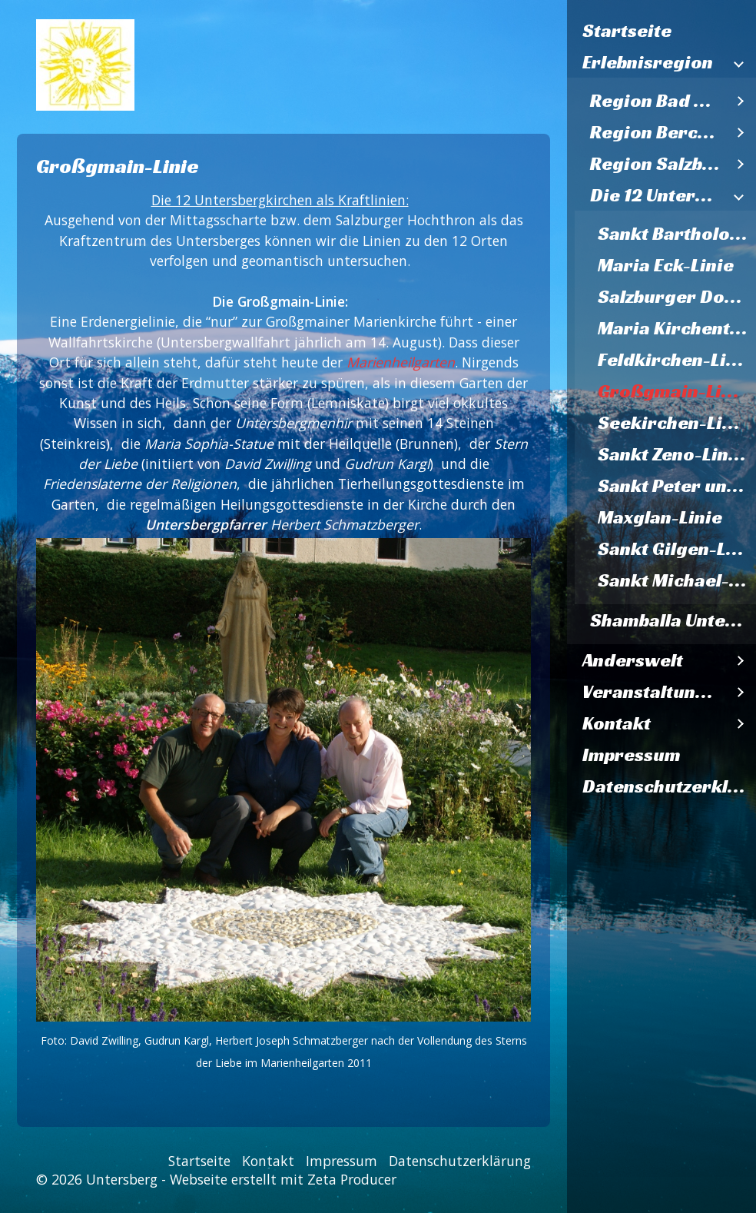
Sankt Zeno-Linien (677, 454)
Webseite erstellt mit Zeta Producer (283, 1179)
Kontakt (616, 723)
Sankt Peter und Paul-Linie (677, 485)
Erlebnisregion (647, 62)
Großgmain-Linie (673, 391)
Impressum (631, 754)
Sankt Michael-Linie (677, 580)
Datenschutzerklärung (669, 786)
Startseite (626, 30)
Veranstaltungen (653, 691)
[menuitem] (661, 31)
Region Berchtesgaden (657, 132)
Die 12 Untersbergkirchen (657, 195)
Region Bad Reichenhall (657, 100)
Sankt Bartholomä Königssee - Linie (677, 233)
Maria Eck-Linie (666, 265)
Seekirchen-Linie (674, 422)
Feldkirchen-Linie (676, 359)
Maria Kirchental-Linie (677, 328)
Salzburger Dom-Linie (677, 296)
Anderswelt (632, 660)
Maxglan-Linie (660, 517)
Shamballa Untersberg (673, 620)
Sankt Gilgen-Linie (677, 548)
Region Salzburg (657, 163)
